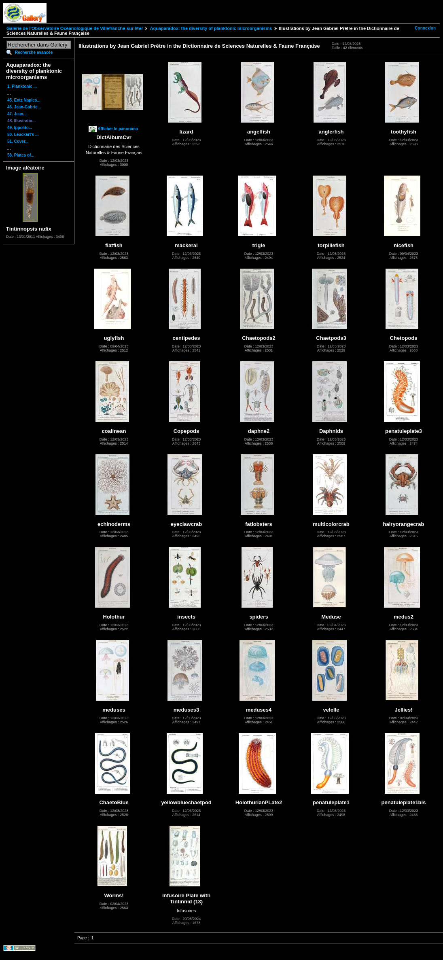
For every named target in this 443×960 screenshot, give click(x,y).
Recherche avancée (34, 52)
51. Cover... (18, 141)
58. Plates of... (20, 155)
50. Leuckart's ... (22, 134)
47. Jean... (17, 114)
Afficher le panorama (118, 129)
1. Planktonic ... (22, 86)
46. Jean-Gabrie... (24, 107)
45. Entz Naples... (23, 100)
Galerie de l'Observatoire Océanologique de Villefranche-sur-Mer (74, 28)
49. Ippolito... (19, 127)
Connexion (425, 28)
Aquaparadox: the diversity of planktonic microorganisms (211, 28)
